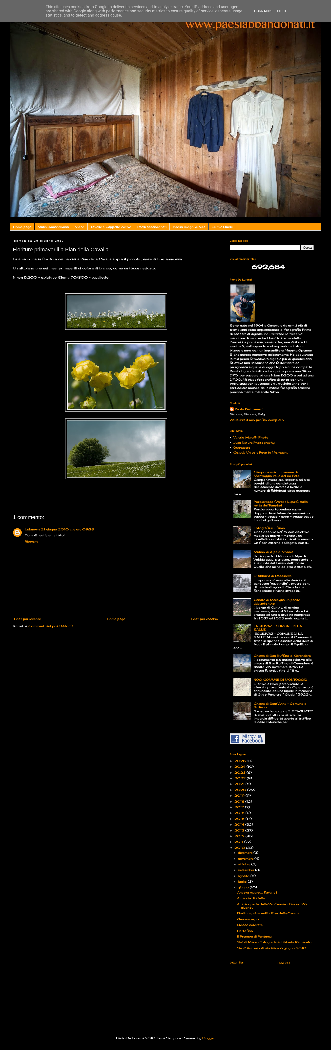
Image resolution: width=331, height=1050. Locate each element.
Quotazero (241, 447)
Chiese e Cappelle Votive (111, 227)
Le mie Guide (222, 227)
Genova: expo (248, 919)
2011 (239, 842)
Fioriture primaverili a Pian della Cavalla (268, 913)
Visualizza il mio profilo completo (257, 420)
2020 (240, 790)
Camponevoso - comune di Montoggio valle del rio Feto (277, 473)
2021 (240, 784)
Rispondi (32, 541)
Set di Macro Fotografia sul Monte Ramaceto (274, 942)
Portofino (245, 931)
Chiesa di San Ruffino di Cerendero (282, 655)
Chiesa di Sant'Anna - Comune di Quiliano (280, 705)
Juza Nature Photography (254, 442)
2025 (240, 761)
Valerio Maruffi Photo (251, 437)
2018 (239, 801)
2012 (240, 836)
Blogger (208, 1038)
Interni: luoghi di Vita (189, 227)
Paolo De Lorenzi (248, 409)
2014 (239, 824)
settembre (246, 870)
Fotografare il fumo (269, 528)
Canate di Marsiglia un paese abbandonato (277, 601)
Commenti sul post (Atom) (50, 626)
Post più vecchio (204, 619)
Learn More (263, 11)
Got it (281, 11)
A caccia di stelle (251, 898)
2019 (240, 795)
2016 (240, 813)
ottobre (244, 864)
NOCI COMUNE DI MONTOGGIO (280, 679)
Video (79, 227)
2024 (240, 766)
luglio (243, 881)
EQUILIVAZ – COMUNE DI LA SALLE (278, 627)
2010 (240, 848)
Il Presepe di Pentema (254, 936)
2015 (240, 819)
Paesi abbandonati (151, 227)
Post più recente (27, 619)
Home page (22, 227)
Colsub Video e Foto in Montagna (260, 452)
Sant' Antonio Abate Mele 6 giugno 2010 (271, 948)
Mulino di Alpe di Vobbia (273, 552)
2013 (239, 830)
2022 (240, 778)
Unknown (32, 529)
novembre (246, 858)
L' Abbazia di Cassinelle (272, 576)
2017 (239, 807)
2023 (240, 772)
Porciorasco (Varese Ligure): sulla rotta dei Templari (281, 503)
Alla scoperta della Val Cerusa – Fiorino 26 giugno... (272, 905)
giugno (244, 887)
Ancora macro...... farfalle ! (257, 892)
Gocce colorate (250, 925)
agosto (244, 876)
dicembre (245, 852)
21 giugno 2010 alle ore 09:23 (67, 529)
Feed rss (283, 963)
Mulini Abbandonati (53, 227)
